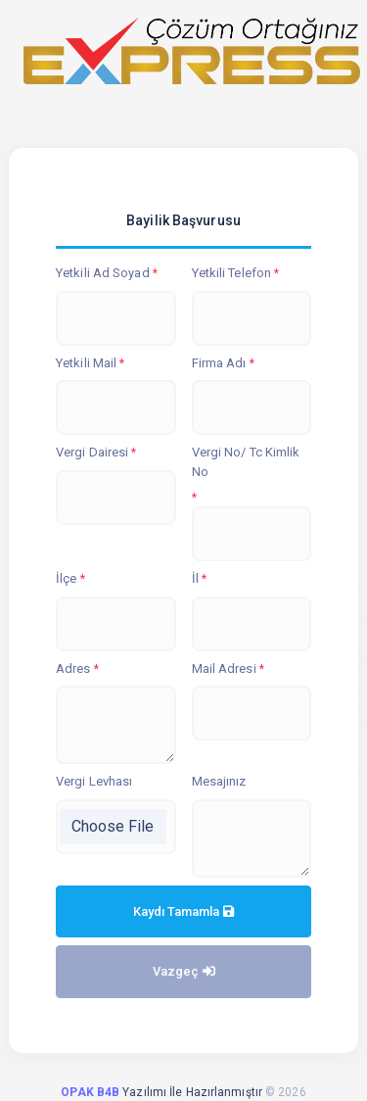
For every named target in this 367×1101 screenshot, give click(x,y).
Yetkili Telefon (232, 272)
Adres (73, 668)
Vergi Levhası (94, 781)
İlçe (66, 578)
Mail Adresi (224, 668)
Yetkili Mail (86, 363)
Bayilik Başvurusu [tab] (183, 220)
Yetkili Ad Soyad (103, 272)
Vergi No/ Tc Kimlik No (246, 462)
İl (195, 578)
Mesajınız (219, 781)
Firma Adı (219, 363)
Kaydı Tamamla (183, 911)
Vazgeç (184, 971)
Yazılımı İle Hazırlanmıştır (163, 1092)
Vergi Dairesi (92, 452)
